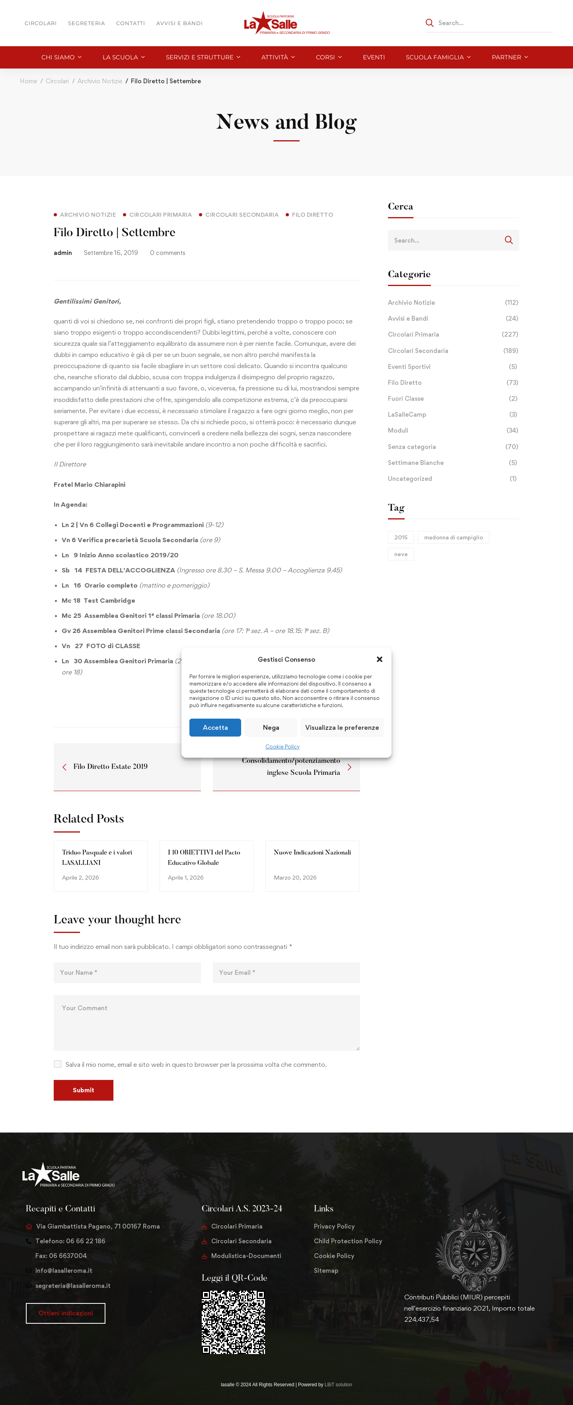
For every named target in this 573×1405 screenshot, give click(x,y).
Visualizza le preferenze (342, 727)
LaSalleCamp (453, 415)
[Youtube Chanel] (442, 1344)
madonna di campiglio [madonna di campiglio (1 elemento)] (453, 537)
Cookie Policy (282, 746)
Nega (271, 727)
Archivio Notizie (100, 81)
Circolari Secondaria (453, 351)
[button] (380, 659)
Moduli (453, 430)
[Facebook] (417, 1344)
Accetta (215, 727)
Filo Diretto (453, 383)
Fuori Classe (453, 399)
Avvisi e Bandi (453, 319)
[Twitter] (404, 1344)
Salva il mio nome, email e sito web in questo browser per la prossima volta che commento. (196, 1064)
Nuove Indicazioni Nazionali (312, 853)
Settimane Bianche (453, 463)
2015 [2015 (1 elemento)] (400, 537)
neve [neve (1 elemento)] (401, 554)
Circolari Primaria (453, 334)
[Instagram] (430, 1344)
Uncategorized (453, 479)
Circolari (57, 81)
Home (28, 81)
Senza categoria (453, 447)
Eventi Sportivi (453, 367)
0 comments (167, 253)
